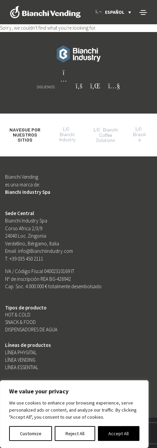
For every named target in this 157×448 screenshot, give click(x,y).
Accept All (118, 433)
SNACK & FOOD (20, 322)
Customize (31, 433)
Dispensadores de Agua (31, 329)
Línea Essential (21, 367)
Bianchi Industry (67, 134)
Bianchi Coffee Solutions (106, 135)
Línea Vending (20, 360)
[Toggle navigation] (143, 12)
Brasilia (139, 134)
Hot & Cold (17, 314)
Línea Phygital (21, 352)
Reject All (75, 433)
